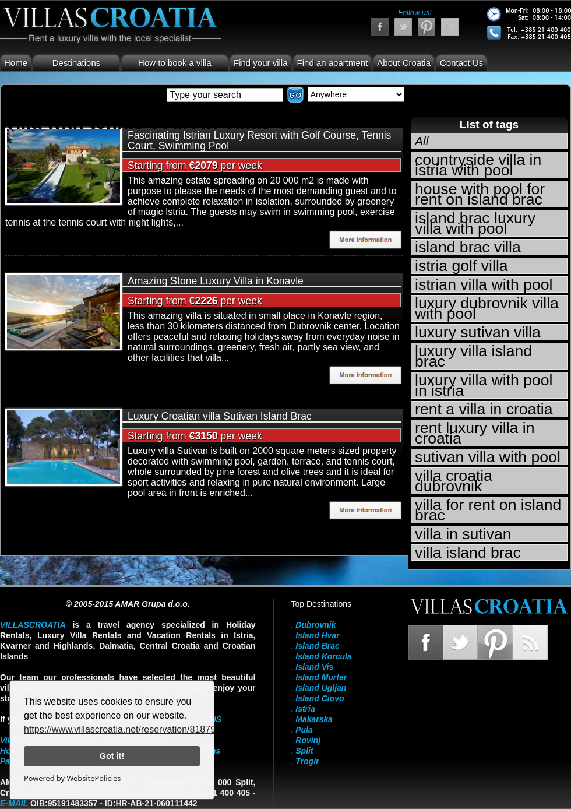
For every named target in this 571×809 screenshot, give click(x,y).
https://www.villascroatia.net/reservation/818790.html (132, 729)
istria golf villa (461, 266)
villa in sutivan (463, 534)
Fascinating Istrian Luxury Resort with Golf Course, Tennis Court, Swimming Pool (259, 140)
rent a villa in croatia (484, 409)
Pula (304, 729)
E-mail (14, 803)
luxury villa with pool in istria (484, 385)
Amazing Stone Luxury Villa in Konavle (216, 281)
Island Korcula (323, 656)
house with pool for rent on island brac (480, 194)
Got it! (112, 756)
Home (15, 63)
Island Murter (321, 677)
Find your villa (261, 63)
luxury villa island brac (473, 356)
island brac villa (468, 247)
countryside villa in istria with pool (478, 165)
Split (304, 750)
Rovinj (307, 740)
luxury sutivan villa (478, 332)
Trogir (307, 761)
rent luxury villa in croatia (474, 433)
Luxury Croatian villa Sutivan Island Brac (220, 416)
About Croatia (404, 63)
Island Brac (317, 645)
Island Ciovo (319, 698)
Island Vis (314, 666)
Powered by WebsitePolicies (72, 778)
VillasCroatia (33, 624)
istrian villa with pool (484, 284)
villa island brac (468, 552)
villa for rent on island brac (488, 510)
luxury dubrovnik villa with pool (487, 308)
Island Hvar (317, 635)
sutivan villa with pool (488, 457)
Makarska (314, 719)
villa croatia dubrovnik (453, 480)
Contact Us (461, 63)
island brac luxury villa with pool (475, 223)
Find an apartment (332, 63)
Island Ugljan (320, 687)
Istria (305, 708)
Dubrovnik (315, 624)
